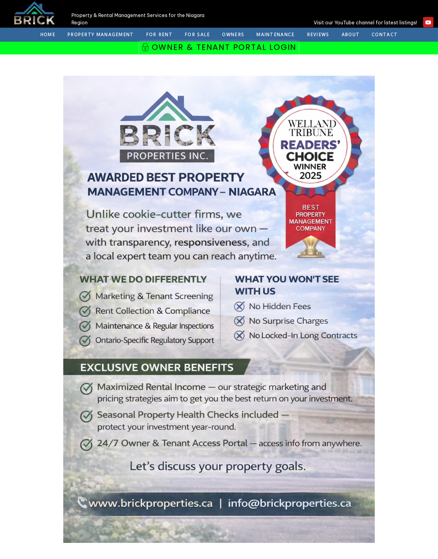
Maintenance (275, 34)
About (351, 34)
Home (47, 34)
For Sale (197, 34)
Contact (385, 34)
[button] (219, 48)
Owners (233, 34)
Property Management (101, 34)
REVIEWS (318, 34)
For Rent (159, 34)
